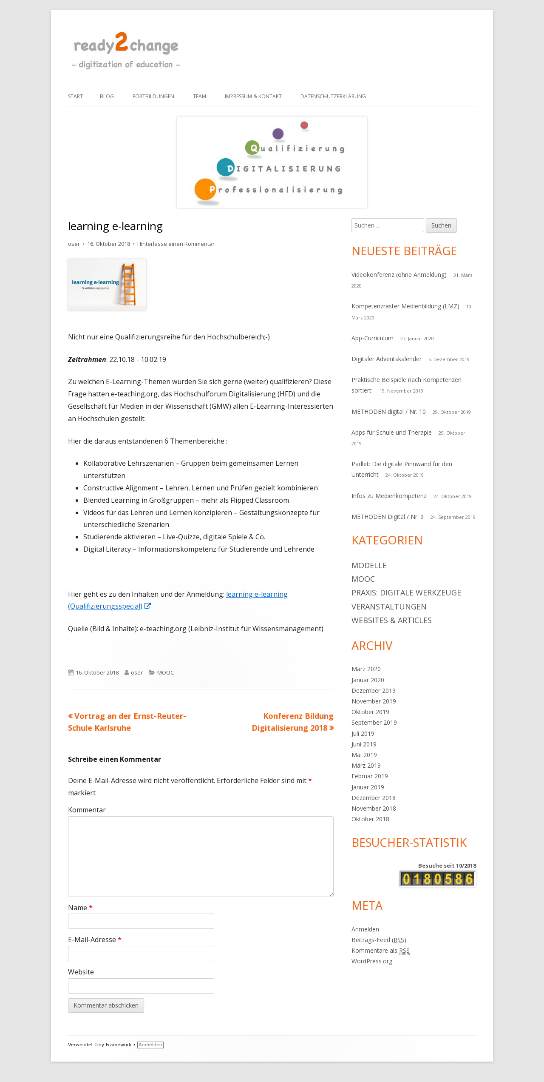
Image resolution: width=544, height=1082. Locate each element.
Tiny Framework (112, 1045)
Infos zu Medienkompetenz (389, 496)
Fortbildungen (153, 96)
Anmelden (365, 929)
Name (80, 907)
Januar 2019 (367, 787)
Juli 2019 (362, 733)
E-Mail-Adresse (95, 939)
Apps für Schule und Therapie (391, 432)
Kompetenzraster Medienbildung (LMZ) (405, 306)
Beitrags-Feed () (378, 940)
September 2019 (374, 722)
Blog (107, 96)
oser (74, 244)
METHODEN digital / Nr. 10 (388, 411)
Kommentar (87, 809)
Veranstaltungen (389, 606)
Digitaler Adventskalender (386, 359)
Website (81, 972)
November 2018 (373, 808)
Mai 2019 (364, 755)
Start (75, 96)
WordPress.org (371, 961)
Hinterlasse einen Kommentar (176, 244)
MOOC (165, 672)
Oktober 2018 (370, 819)
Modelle (369, 565)
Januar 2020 (367, 680)
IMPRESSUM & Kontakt (253, 96)
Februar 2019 (369, 776)
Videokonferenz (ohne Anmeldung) (399, 274)
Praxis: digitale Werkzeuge (406, 592)
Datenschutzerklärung (333, 96)
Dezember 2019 (373, 690)
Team (199, 96)
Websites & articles (391, 620)
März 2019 (366, 765)
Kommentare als (380, 950)
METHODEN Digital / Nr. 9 (387, 517)
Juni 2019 (364, 744)
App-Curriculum (372, 338)
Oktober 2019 (370, 712)
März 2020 (366, 669)
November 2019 (373, 701)
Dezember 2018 (373, 798)
